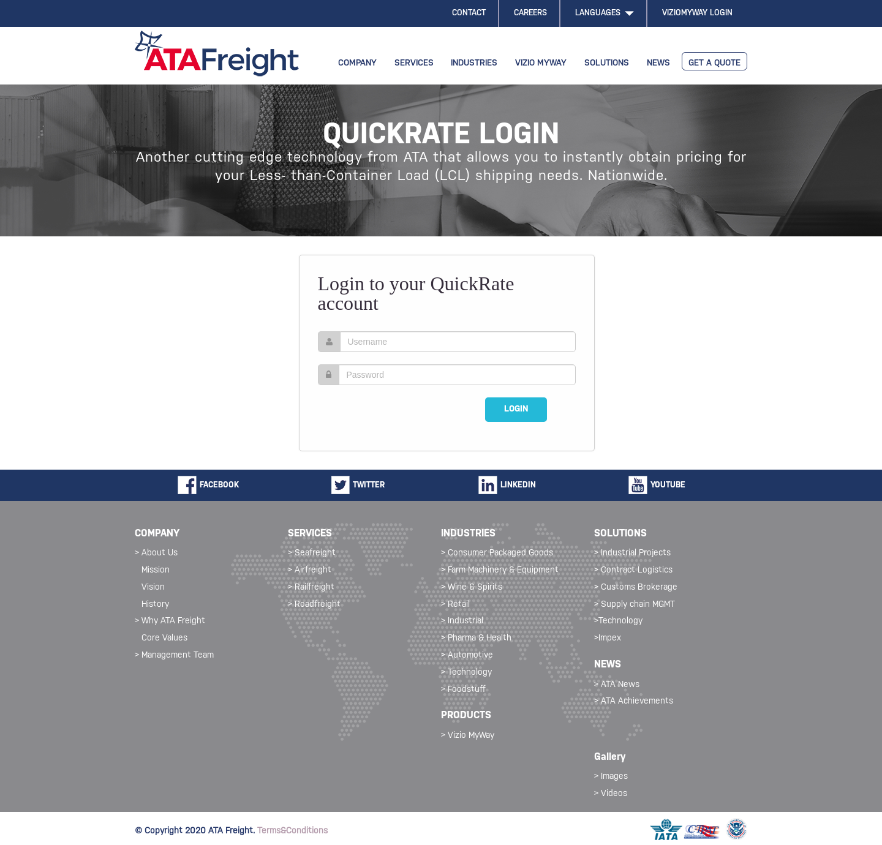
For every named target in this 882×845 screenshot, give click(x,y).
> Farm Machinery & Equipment (500, 570)
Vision (153, 588)
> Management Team (174, 655)
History (155, 605)
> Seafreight (312, 553)
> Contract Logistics (633, 570)
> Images (611, 777)
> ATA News (616, 685)
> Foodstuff (463, 690)
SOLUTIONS (606, 63)
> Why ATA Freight (170, 621)
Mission (155, 570)
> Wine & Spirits (471, 588)
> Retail (455, 605)
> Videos (610, 794)
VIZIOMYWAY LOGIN (697, 13)
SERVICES (414, 63)
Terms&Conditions (292, 831)
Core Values (164, 638)
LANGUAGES (604, 13)
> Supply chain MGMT (634, 605)
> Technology (466, 673)
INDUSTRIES (474, 63)
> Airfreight (309, 570)
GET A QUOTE (714, 63)
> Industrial (462, 621)
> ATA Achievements (633, 701)
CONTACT (469, 13)
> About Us (156, 553)
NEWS (658, 63)
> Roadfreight (314, 605)
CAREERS (530, 13)
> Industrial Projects (632, 553)
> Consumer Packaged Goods (497, 553)
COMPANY (357, 63)
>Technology (618, 621)
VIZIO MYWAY (541, 63)
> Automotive (467, 655)
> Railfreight (311, 588)
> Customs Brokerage (635, 588)
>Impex (607, 638)
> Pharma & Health (476, 638)
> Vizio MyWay (467, 736)
